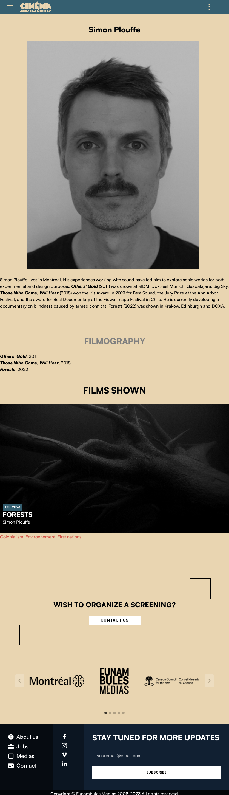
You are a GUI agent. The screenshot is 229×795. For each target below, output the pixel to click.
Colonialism (11, 537)
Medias (25, 755)
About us (27, 736)
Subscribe (156, 772)
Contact (26, 765)
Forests (18, 514)
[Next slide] (209, 680)
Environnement (40, 537)
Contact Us (115, 620)
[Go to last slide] (19, 680)
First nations (69, 537)
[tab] (105, 713)
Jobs (22, 746)
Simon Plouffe (16, 522)
